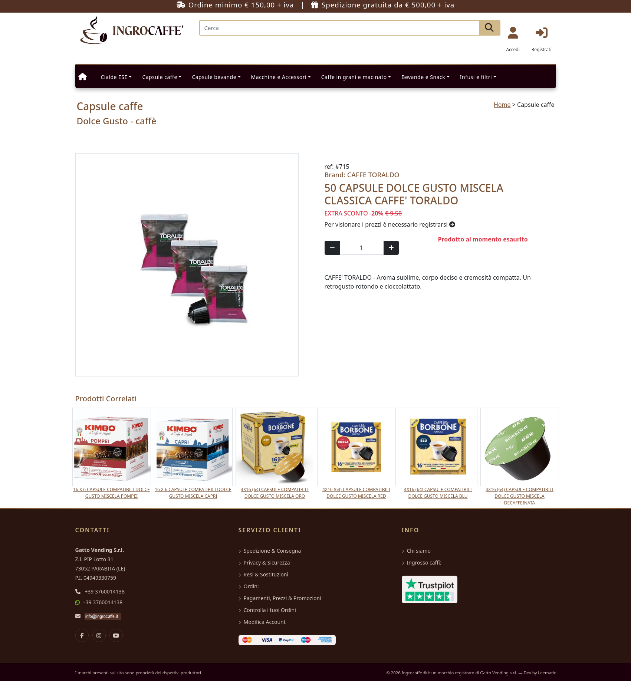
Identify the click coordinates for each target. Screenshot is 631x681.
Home (502, 105)
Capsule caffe (159, 76)
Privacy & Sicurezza (264, 562)
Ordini (249, 586)
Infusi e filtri (476, 76)
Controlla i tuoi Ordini (267, 609)
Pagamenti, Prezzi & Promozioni (280, 598)
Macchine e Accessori (279, 76)
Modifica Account (262, 621)
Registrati (542, 40)
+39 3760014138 (105, 591)
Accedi (512, 40)
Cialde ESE (114, 76)
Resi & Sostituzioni (264, 574)
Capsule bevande (214, 76)
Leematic (547, 672)
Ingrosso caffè (422, 562)
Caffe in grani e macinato (354, 76)
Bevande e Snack (423, 76)
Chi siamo (416, 550)
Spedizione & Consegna (270, 550)
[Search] (339, 28)
